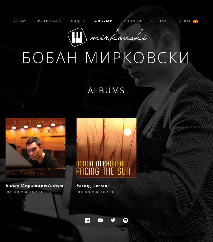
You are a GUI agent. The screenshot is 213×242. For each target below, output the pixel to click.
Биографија (48, 20)
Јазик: (188, 20)
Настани (132, 20)
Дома (20, 20)
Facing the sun (93, 185)
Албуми (103, 20)
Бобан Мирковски (106, 57)
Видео (78, 20)
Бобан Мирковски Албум (34, 185)
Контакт (160, 20)
